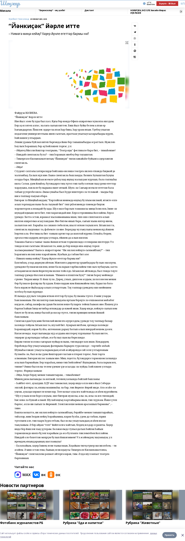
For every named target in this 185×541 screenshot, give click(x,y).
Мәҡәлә (5, 10)
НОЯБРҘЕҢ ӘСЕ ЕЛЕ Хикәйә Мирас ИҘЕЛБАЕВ (148, 11)
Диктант (89, 10)
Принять (169, 535)
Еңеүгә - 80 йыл (167, 3)
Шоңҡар (10, 3)
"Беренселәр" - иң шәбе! (52, 10)
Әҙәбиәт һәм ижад (19, 19)
